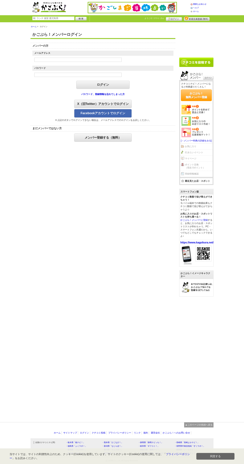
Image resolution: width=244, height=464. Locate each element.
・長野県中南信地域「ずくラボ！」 (189, 446)
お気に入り (190, 146)
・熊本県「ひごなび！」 (112, 442)
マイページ (190, 158)
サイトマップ (70, 432)
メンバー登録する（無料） (103, 137)
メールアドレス (42, 53)
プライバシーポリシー (119, 432)
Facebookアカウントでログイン (103, 113)
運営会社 (155, 432)
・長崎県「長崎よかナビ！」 (186, 442)
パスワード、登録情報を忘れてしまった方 (103, 94)
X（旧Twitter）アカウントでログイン (103, 103)
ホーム (196, 11)
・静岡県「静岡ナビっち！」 (150, 442)
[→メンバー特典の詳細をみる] (196, 140)
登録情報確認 (192, 173)
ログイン (174, 18)
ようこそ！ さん (154, 18)
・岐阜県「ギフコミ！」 (148, 446)
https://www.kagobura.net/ (197, 242)
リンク (137, 432)
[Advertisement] (196, 38)
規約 (145, 432)
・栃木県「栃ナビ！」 (75, 442)
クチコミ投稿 (98, 432)
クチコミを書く (196, 62)
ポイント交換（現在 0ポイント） (195, 166)
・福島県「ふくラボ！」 (76, 446)
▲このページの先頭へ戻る (199, 424)
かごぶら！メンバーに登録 (194, 220)
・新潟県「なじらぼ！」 (112, 446)
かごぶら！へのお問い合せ (176, 432)
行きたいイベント (194, 152)
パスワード (40, 68)
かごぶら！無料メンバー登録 (196, 95)
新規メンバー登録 (197, 18)
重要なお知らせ (199, 4)
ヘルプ (196, 8)
